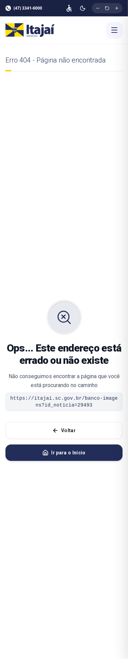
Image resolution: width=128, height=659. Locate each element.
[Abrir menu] (114, 30)
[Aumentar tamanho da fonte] (116, 8)
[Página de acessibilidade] (69, 8)
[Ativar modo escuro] (82, 8)
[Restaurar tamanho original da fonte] (107, 8)
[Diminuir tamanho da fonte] (97, 8)
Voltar (64, 430)
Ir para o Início (64, 453)
